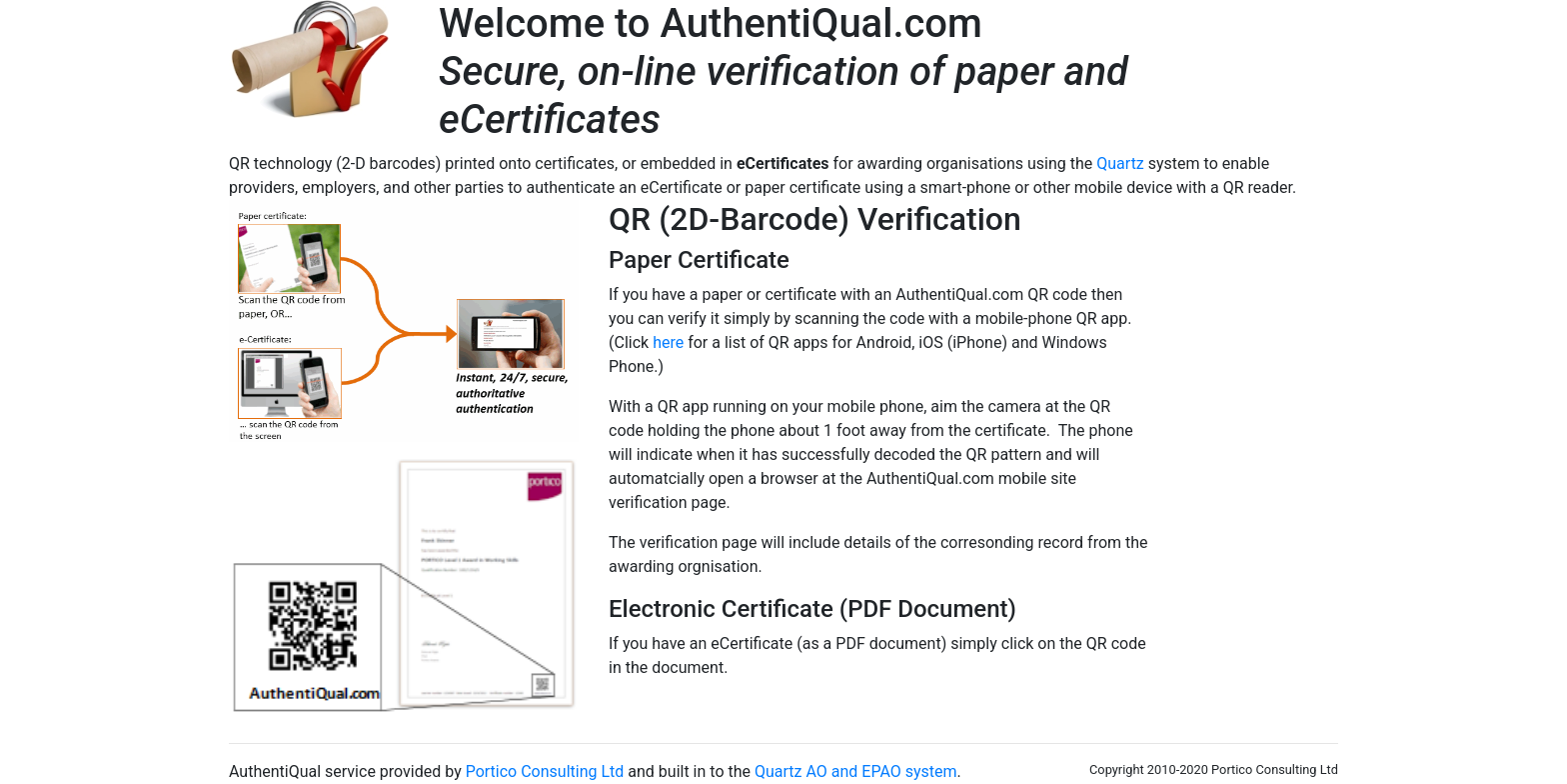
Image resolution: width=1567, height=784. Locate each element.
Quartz (1120, 163)
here (668, 342)
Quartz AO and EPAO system (856, 771)
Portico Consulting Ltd (545, 771)
